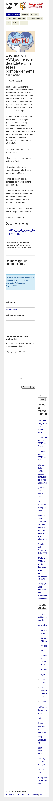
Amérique (45, 670)
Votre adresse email (15, 315)
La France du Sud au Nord (42, 710)
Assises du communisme (15, 19)
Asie (42, 651)
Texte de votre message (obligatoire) (17, 337)
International (44, 625)
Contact (34, 794)
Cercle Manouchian (35, 19)
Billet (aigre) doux (40, 751)
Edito (8, 23)
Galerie (15, 23)
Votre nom (10, 302)
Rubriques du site (13, 14)
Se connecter (11, 309)
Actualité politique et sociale (42, 617)
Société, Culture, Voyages (41, 762)
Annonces (34, 14)
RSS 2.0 (43, 794)
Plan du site (11, 794)
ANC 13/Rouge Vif (42, 740)
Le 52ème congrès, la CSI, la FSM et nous (42, 426)
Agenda (25, 14)
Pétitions (24, 23)
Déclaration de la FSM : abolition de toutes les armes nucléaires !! (43, 474)
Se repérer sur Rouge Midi (42, 780)
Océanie (44, 701)
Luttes (40, 718)
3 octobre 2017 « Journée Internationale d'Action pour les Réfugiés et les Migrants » (44, 527)
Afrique (44, 646)
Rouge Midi (12, 6)
